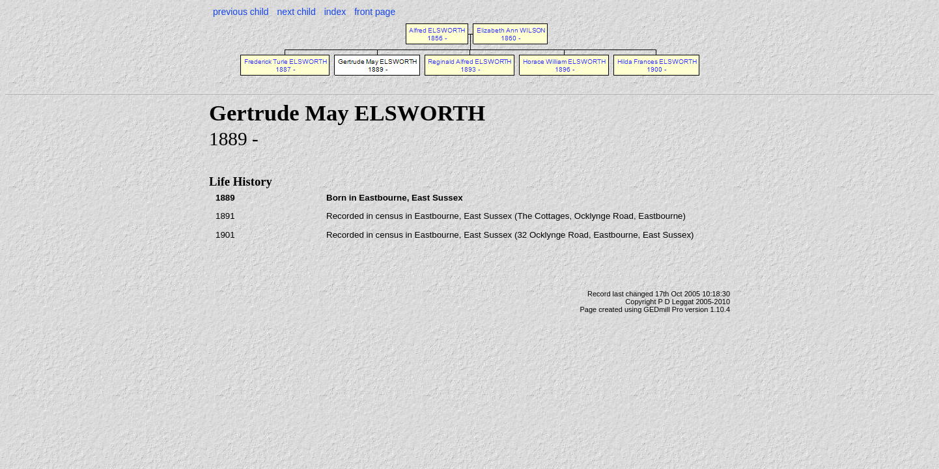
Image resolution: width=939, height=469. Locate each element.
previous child (241, 12)
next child (296, 12)
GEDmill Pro (663, 309)
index (335, 12)
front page (374, 12)
